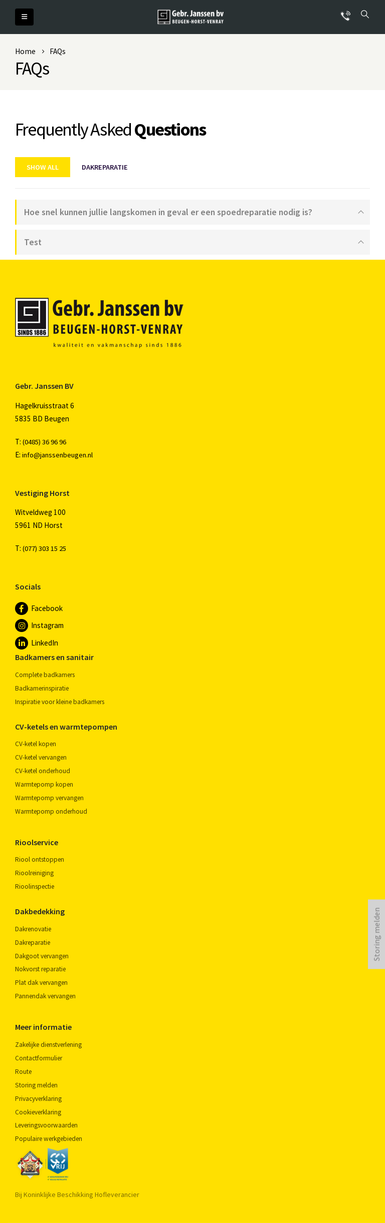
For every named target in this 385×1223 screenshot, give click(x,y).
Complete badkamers (45, 675)
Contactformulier (38, 1058)
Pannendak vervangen (45, 996)
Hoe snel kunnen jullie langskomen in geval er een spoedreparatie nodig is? (168, 212)
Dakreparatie (105, 167)
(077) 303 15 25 (44, 548)
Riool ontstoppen (39, 859)
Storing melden (36, 1085)
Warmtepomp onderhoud (51, 811)
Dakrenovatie (33, 929)
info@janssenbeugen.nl (57, 454)
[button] (24, 17)
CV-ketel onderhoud (42, 771)
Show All (43, 167)
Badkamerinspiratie (42, 688)
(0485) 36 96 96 (44, 441)
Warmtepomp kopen (44, 784)
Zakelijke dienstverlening (48, 1044)
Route (23, 1071)
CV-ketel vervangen (41, 757)
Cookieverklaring (38, 1112)
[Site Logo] (190, 17)
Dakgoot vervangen (42, 956)
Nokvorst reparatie (40, 969)
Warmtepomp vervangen (49, 798)
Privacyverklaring (38, 1098)
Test (33, 242)
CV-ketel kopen (35, 744)
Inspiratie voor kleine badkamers (59, 702)
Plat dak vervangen (41, 982)
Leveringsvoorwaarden (46, 1125)
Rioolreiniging (34, 873)
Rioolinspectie (34, 886)
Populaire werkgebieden (48, 1138)
